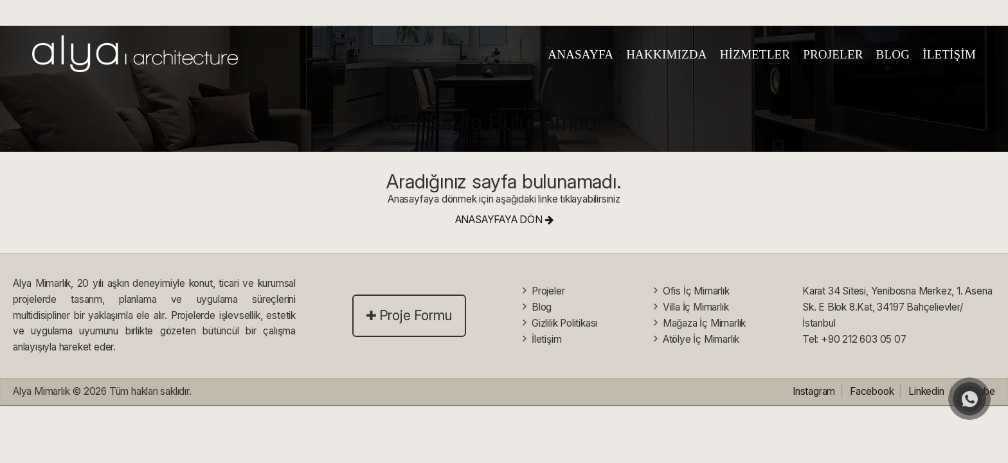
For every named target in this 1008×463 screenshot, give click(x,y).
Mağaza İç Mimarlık (704, 323)
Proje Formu (409, 315)
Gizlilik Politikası (564, 323)
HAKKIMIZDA (666, 54)
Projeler (548, 291)
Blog (542, 307)
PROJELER (833, 54)
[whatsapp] (969, 399)
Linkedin (926, 391)
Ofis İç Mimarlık (696, 291)
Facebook (872, 391)
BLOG (893, 54)
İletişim (546, 338)
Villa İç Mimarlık (696, 307)
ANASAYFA (580, 54)
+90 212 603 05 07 (863, 338)
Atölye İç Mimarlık (701, 338)
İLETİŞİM (949, 54)
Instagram (814, 391)
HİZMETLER (755, 54)
